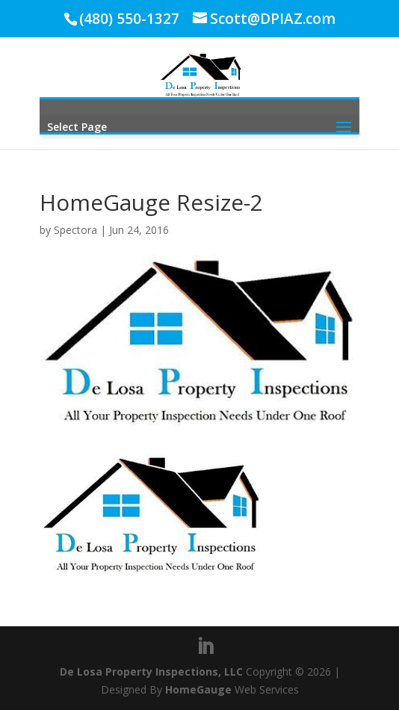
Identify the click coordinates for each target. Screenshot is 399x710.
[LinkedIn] (205, 647)
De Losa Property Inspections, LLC (151, 671)
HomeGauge (198, 689)
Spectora (75, 230)
